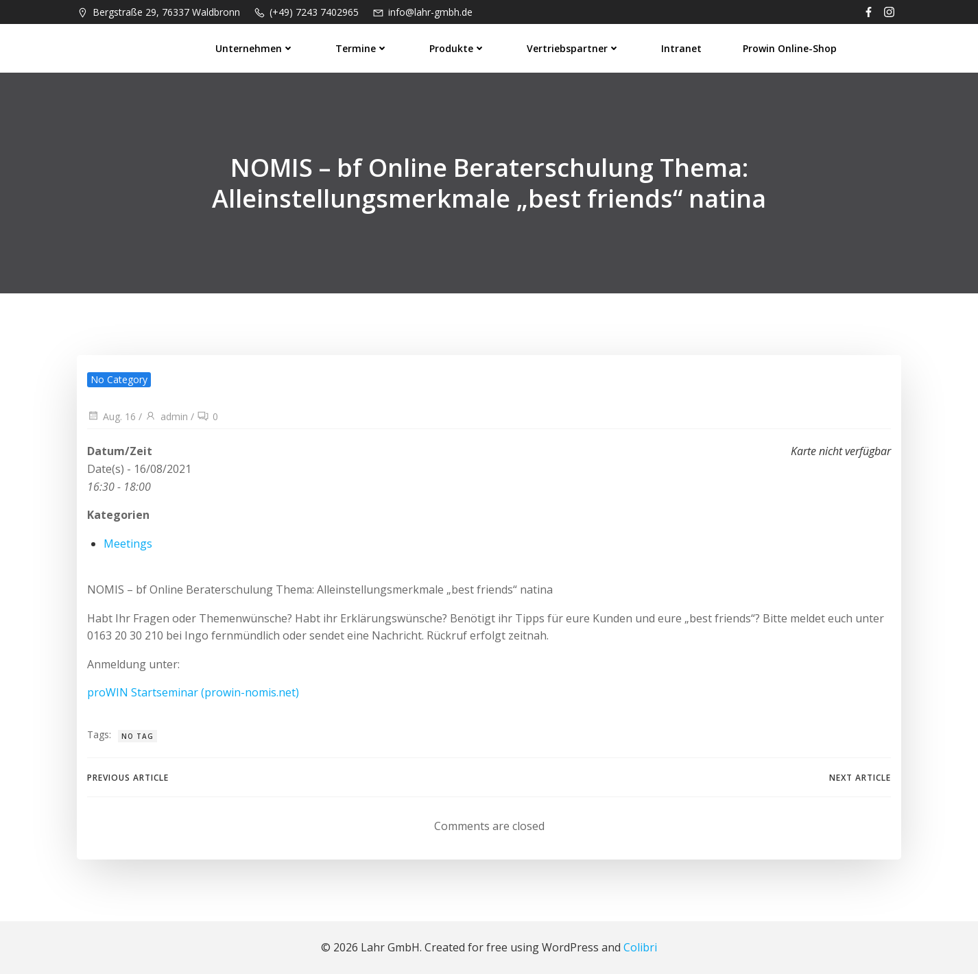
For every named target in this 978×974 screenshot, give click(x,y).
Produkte (457, 48)
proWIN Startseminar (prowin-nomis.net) (193, 692)
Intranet (681, 48)
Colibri (640, 947)
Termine (361, 48)
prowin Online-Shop (790, 48)
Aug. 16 (111, 416)
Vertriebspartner (573, 48)
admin (166, 416)
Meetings (128, 543)
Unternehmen (254, 48)
